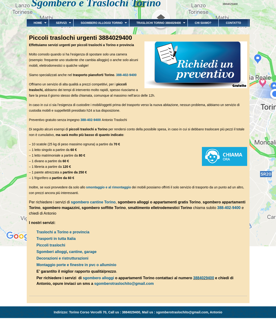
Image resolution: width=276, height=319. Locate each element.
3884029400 (203, 278)
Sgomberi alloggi (52, 252)
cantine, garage (82, 252)
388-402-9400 (126, 75)
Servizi (60, 23)
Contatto (233, 23)
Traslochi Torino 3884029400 (157, 23)
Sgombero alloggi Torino (100, 23)
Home (36, 23)
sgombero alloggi (98, 278)
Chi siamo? (203, 23)
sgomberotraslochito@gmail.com (124, 284)
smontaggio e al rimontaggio (108, 187)
